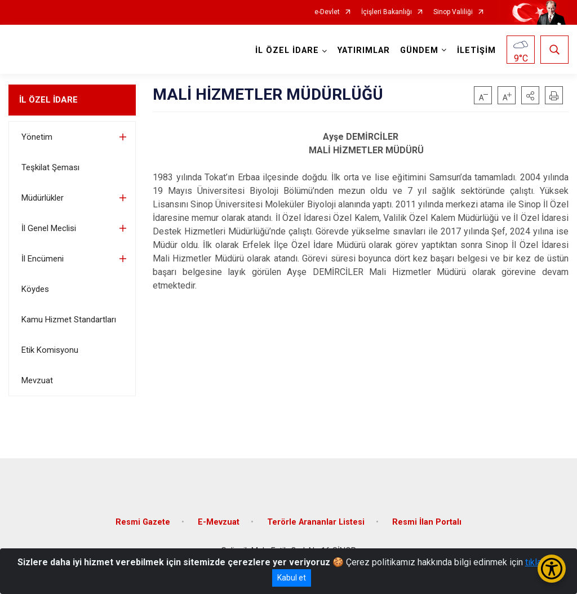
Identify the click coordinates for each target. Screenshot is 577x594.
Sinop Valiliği (453, 12)
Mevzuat (37, 380)
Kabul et (291, 577)
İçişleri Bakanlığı (386, 12)
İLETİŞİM (476, 50)
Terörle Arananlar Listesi (316, 521)
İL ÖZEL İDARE (48, 100)
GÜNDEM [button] (419, 50)
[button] (530, 95)
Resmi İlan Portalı (426, 521)
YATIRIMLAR (364, 50)
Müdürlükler (42, 198)
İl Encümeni (42, 259)
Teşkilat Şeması (50, 167)
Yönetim (36, 137)
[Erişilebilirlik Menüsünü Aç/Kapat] (552, 569)
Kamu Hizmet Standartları (68, 319)
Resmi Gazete (143, 521)
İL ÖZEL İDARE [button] (287, 50)
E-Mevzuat (218, 521)
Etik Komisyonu (49, 350)
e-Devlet (327, 12)
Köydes (35, 289)
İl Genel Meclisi (48, 228)
